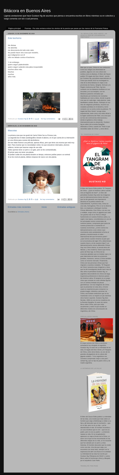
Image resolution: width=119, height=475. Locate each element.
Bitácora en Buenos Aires (27, 10)
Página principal (14, 28)
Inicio (44, 207)
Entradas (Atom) (23, 212)
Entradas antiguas (66, 207)
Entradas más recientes (19, 207)
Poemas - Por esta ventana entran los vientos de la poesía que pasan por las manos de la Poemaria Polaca (66, 28)
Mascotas (12, 130)
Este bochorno (14, 38)
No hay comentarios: (48, 119)
